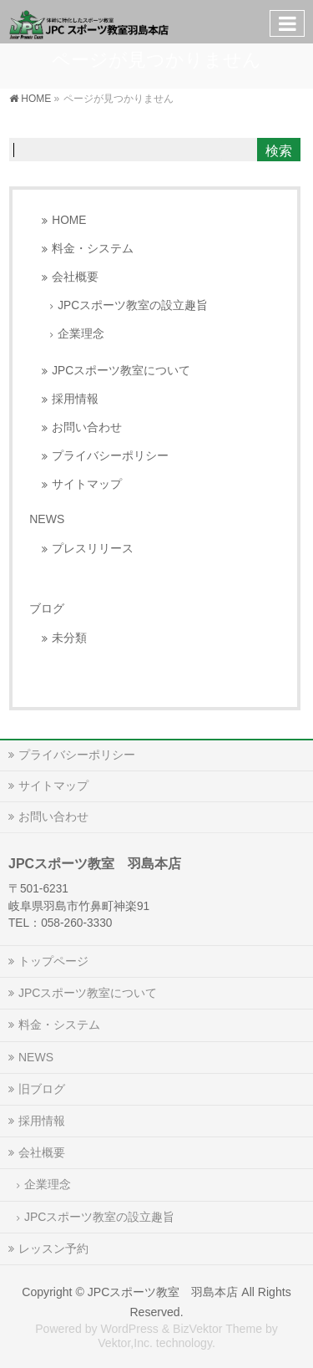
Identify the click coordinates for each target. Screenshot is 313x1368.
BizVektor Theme (217, 1328)
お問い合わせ (87, 427)
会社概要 (75, 277)
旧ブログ (41, 1089)
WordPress (129, 1328)
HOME (69, 220)
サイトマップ (87, 484)
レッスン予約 (53, 1248)
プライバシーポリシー (110, 456)
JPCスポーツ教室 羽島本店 (163, 1292)
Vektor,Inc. (125, 1343)
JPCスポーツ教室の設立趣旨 (133, 305)
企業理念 (81, 334)
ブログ (46, 608)
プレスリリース (93, 548)
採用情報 (75, 399)
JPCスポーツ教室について (121, 370)
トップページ (53, 961)
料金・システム (93, 248)
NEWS (46, 519)
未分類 (69, 638)
